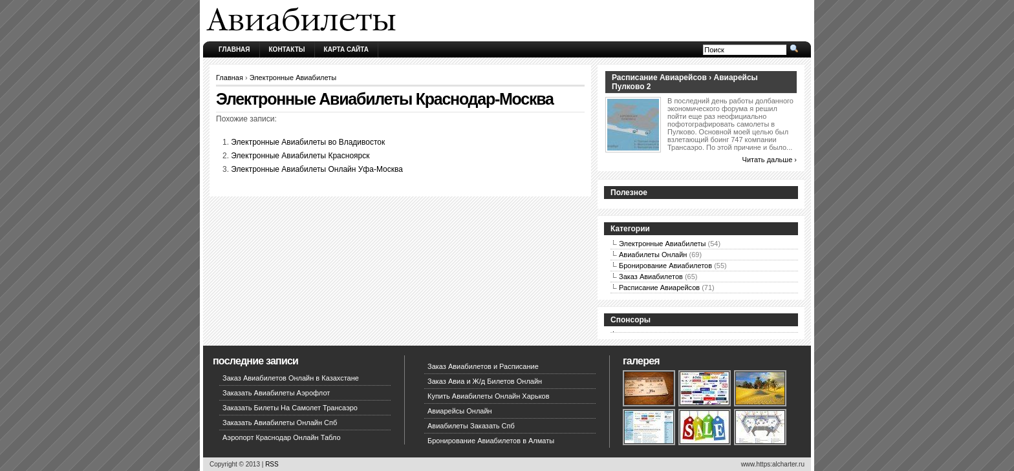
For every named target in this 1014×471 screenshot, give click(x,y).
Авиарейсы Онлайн (459, 411)
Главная (234, 49)
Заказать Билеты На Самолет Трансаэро (290, 408)
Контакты (287, 49)
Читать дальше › (769, 159)
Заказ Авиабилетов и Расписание (483, 366)
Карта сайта (346, 49)
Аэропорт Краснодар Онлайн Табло (281, 437)
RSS (272, 464)
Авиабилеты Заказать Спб (471, 426)
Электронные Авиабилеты (293, 77)
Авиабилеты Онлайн (653, 254)
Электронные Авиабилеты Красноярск (300, 155)
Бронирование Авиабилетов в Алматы (490, 441)
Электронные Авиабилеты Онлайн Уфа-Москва (317, 169)
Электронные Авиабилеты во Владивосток (308, 142)
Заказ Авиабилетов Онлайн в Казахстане (290, 378)
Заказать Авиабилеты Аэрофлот (276, 393)
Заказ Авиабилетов (651, 276)
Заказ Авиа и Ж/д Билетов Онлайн (484, 381)
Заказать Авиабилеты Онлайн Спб (279, 422)
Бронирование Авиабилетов (665, 265)
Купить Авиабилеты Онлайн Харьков (488, 396)
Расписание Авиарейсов (659, 287)
